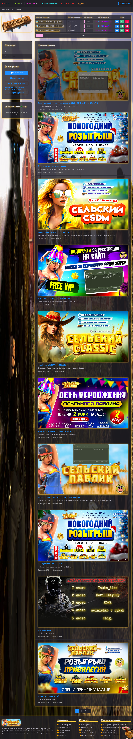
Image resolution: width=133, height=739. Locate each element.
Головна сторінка (7, 9)
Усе (6, 52)
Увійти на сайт (125, 3)
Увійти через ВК (17, 78)
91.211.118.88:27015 (103, 22)
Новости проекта (10, 56)
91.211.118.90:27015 (103, 30)
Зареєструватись (16, 93)
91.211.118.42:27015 (103, 26)
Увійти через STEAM (16, 83)
